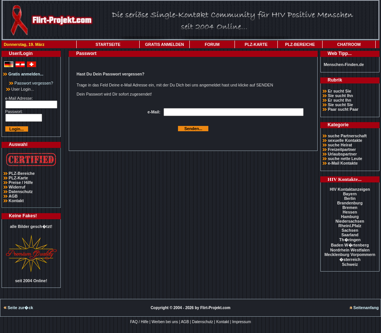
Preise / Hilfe (21, 182)
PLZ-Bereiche (22, 173)
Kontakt (16, 200)
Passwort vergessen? (31, 83)
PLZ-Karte (18, 178)
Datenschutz (21, 191)
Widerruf (17, 187)
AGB (13, 196)
